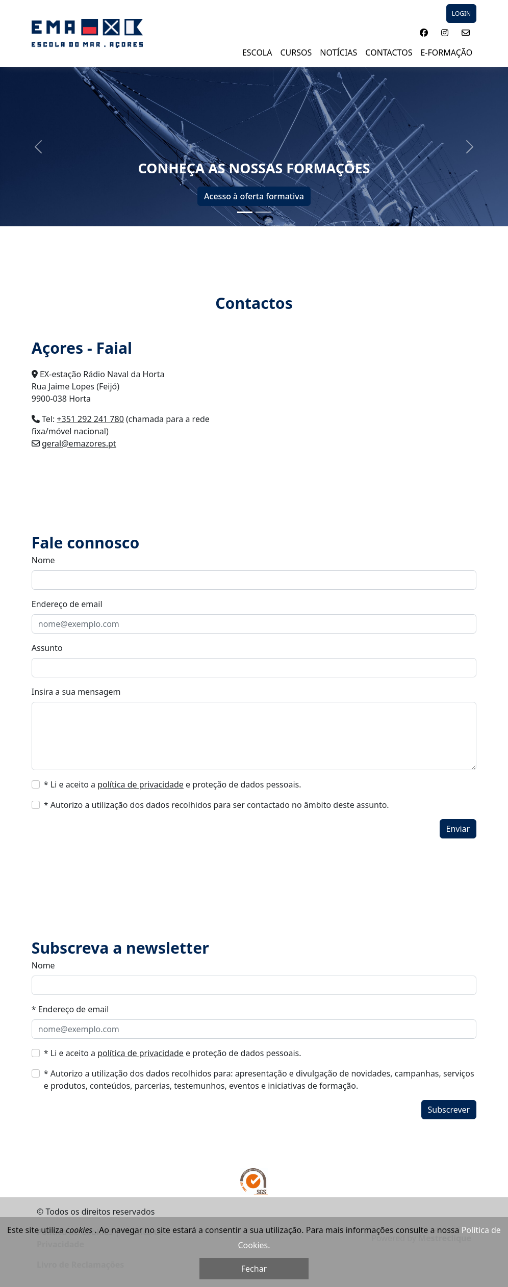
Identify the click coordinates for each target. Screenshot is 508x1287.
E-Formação (446, 52)
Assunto (47, 647)
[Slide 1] (244, 212)
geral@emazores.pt (79, 443)
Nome (43, 560)
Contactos (388, 52)
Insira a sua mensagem (76, 691)
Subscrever (449, 1109)
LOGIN (461, 13)
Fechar (254, 1268)
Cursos (296, 52)
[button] (424, 32)
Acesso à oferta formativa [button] (254, 196)
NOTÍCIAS (338, 52)
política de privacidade (140, 784)
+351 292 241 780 (90, 419)
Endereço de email (67, 604)
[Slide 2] (263, 212)
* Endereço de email (70, 1009)
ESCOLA (257, 52)
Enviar (458, 828)
